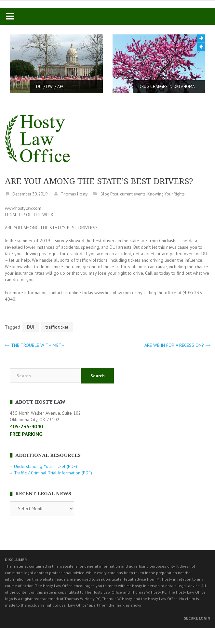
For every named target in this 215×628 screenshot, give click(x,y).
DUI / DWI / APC (50, 86)
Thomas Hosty (73, 194)
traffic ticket (57, 327)
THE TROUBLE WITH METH (37, 345)
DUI (30, 327)
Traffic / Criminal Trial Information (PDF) (53, 473)
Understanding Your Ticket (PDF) (45, 466)
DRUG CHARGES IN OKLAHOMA (167, 86)
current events (133, 194)
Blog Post (109, 194)
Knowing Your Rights (166, 194)
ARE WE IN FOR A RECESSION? (174, 345)
